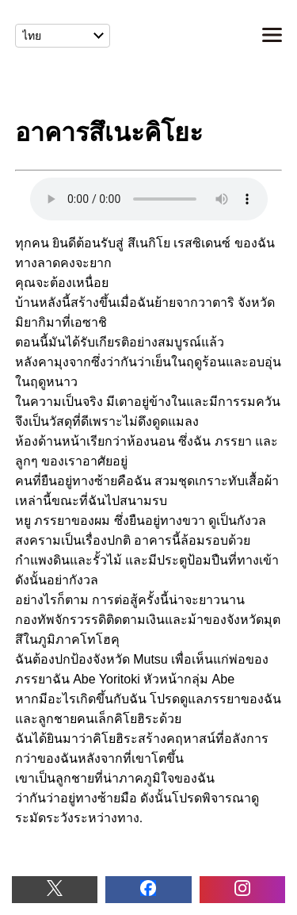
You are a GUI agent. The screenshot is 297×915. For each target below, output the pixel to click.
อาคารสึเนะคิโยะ (149, 199)
